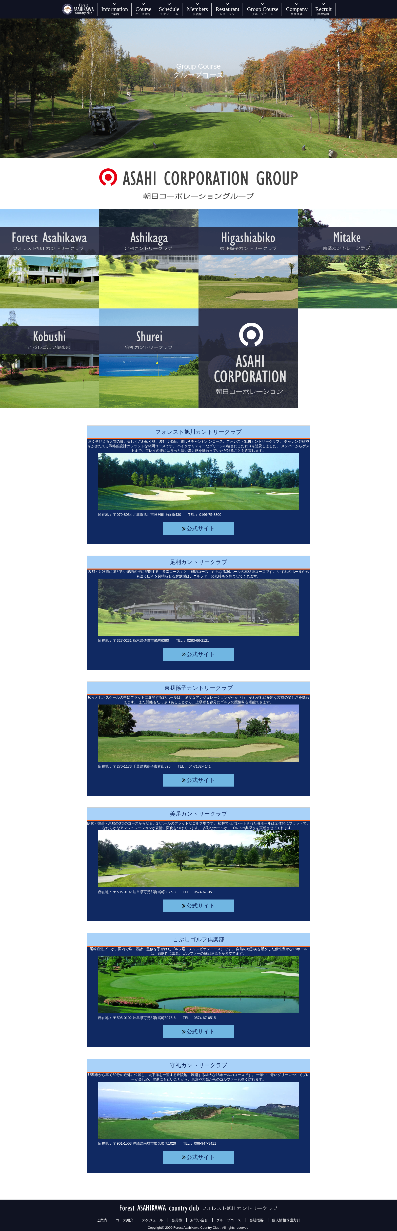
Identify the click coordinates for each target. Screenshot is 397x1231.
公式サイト (201, 528)
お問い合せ (199, 1220)
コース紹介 (124, 1220)
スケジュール (152, 1220)
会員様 (176, 1220)
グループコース (228, 1220)
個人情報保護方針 (286, 1220)
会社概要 (256, 1220)
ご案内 (102, 1220)
